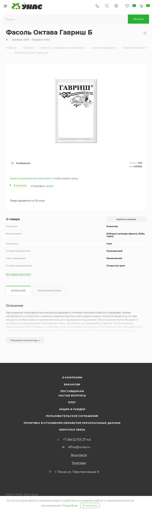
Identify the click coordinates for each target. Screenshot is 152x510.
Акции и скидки (72, 409)
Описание (18, 290)
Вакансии (72, 384)
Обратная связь (72, 429)
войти (48, 178)
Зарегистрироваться (24, 178)
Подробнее (70, 505)
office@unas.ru (79, 447)
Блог (72, 402)
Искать (138, 19)
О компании (72, 377)
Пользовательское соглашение (72, 416)
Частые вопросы (72, 395)
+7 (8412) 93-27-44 (77, 439)
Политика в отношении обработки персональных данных (72, 422)
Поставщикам (72, 391)
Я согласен (90, 505)
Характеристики (49, 290)
